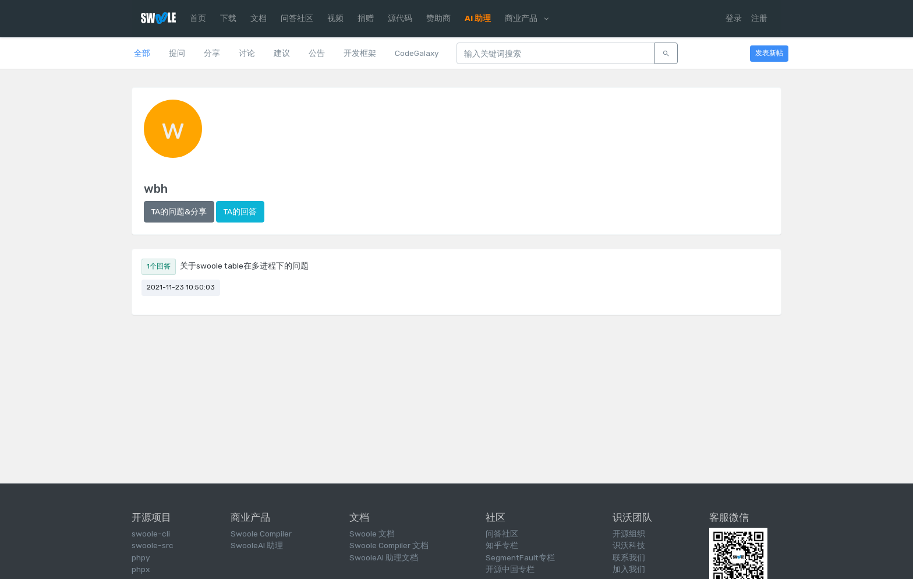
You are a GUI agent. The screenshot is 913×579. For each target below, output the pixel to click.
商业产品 (526, 18)
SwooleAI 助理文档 (383, 557)
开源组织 (629, 533)
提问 (177, 53)
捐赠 (366, 18)
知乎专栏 (502, 545)
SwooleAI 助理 (257, 545)
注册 (759, 18)
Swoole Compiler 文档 (389, 545)
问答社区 (297, 18)
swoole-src (153, 545)
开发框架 (360, 53)
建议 (282, 53)
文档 (258, 18)
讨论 (247, 53)
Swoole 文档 (372, 533)
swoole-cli (151, 533)
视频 (335, 18)
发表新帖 (769, 53)
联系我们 (629, 557)
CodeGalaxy (416, 53)
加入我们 (629, 569)
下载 (228, 18)
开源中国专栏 (510, 569)
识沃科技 (629, 545)
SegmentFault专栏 (520, 557)
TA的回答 (240, 211)
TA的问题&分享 (179, 211)
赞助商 (438, 18)
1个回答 (159, 266)
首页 (198, 18)
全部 (142, 53)
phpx (141, 569)
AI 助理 (478, 18)
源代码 (400, 18)
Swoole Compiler (261, 533)
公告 (317, 53)
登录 (734, 18)
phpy (141, 557)
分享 (212, 53)
